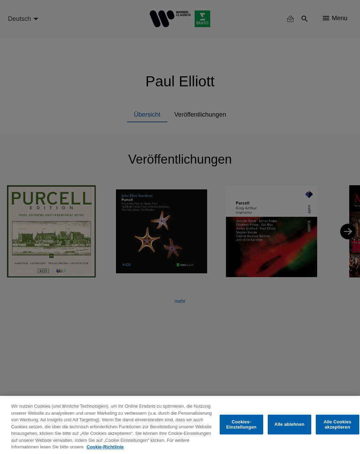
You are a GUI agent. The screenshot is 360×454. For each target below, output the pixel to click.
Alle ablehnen (289, 424)
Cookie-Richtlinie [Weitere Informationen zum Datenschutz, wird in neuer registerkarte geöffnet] (105, 446)
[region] (180, 425)
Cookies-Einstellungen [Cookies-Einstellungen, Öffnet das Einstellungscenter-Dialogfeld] (241, 424)
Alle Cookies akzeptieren (337, 424)
